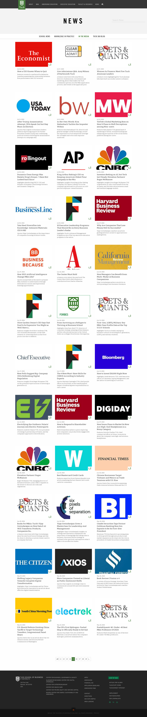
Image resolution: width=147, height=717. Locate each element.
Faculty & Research (85, 4)
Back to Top (73, 709)
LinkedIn (113, 702)
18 (83, 659)
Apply (86, 677)
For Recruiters (114, 696)
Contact (87, 693)
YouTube (117, 702)
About (31, 4)
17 (80, 659)
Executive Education (67, 4)
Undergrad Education (50, 4)
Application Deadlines (92, 685)
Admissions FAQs (90, 688)
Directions (88, 696)
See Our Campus (89, 699)
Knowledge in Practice (64, 36)
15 (73, 659)
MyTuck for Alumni (115, 682)
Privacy (96, 713)
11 (60, 659)
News (97, 4)
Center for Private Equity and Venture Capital (62, 690)
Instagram (110, 702)
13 (67, 659)
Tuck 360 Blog (99, 36)
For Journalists (115, 698)
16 (76, 659)
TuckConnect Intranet (117, 688)
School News (44, 36)
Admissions (88, 680)
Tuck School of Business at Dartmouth (21, 5)
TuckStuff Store (115, 685)
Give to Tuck (113, 678)
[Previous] (57, 659)
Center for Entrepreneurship (56, 684)
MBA (37, 4)
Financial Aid (88, 683)
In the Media (83, 36)
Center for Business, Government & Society (61, 677)
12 (64, 659)
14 (70, 659)
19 (86, 659)
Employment (113, 693)
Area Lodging (89, 701)
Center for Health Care (54, 687)
